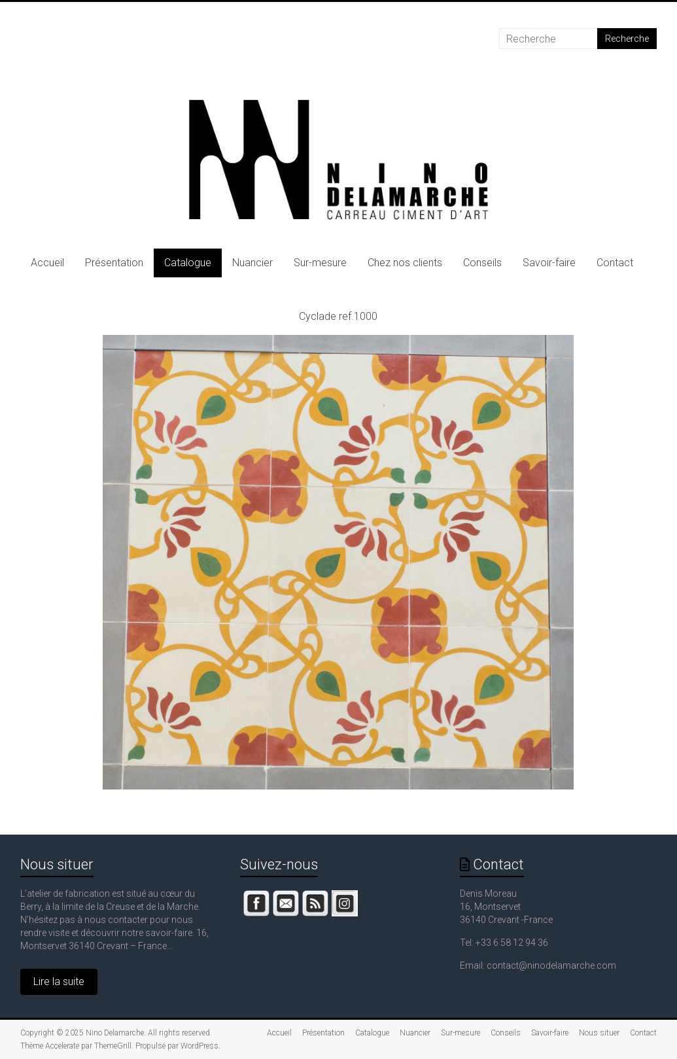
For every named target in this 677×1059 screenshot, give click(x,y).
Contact (615, 262)
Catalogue (187, 262)
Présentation (114, 262)
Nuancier (252, 262)
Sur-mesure (320, 262)
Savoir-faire (549, 262)
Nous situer (57, 864)
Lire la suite (58, 981)
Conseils (482, 262)
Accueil (47, 262)
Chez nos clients (405, 262)
